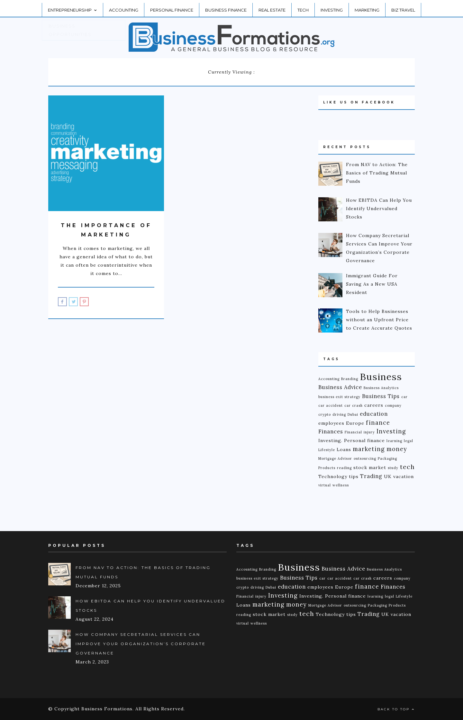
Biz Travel (403, 7)
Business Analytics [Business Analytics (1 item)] (381, 388)
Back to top (396, 709)
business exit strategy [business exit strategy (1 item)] (339, 397)
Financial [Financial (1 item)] (353, 432)
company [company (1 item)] (393, 405)
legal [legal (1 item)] (408, 441)
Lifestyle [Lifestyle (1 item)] (326, 450)
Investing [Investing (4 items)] (391, 431)
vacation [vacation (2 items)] (403, 476)
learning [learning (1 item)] (394, 441)
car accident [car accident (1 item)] (330, 405)
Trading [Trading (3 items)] (371, 476)
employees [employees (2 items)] (331, 423)
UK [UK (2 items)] (388, 476)
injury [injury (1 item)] (369, 432)
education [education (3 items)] (374, 414)
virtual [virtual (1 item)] (324, 485)
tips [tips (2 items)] (354, 476)
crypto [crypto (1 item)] (324, 414)
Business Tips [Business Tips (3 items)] (381, 396)
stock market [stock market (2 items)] (369, 467)
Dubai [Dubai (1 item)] (353, 414)
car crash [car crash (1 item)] (353, 405)
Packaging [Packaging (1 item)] (387, 458)
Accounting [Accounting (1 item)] (329, 379)
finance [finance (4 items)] (378, 422)
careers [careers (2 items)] (373, 405)
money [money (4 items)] (396, 449)
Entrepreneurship (72, 7)
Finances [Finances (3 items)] (330, 431)
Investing (332, 7)
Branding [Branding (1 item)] (349, 379)
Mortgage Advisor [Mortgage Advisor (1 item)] (335, 458)
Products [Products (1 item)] (326, 468)
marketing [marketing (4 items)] (369, 449)
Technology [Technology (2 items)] (332, 476)
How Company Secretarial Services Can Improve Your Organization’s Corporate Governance (141, 643)
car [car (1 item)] (404, 397)
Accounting (123, 7)
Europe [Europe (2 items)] (355, 423)
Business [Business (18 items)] (381, 376)
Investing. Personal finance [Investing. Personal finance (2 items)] (351, 440)
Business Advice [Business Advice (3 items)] (340, 387)
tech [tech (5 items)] (407, 467)
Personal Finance (171, 7)
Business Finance (226, 7)
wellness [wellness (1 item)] (340, 485)
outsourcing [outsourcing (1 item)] (365, 458)
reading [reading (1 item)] (344, 468)
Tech (303, 7)
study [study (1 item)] (393, 468)
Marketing (367, 7)
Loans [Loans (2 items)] (344, 449)
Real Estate (272, 7)
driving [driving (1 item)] (339, 414)
